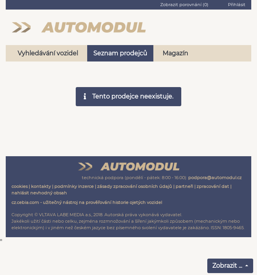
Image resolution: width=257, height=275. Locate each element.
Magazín (175, 53)
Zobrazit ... (228, 265)
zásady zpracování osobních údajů (134, 186)
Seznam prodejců (120, 53)
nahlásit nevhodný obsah (39, 193)
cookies (19, 186)
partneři (184, 186)
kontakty (41, 186)
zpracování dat (213, 186)
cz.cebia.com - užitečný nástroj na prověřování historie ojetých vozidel (86, 202)
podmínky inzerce (74, 186)
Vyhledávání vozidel (48, 53)
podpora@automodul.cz (215, 177)
